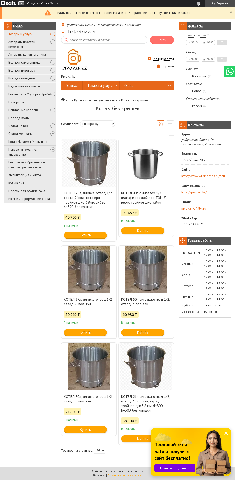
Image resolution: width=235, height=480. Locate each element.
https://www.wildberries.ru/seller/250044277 (204, 176)
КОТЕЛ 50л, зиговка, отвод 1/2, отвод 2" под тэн (145, 301)
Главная (72, 85)
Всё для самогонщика (24, 62)
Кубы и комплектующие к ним (96, 100)
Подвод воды (18, 118)
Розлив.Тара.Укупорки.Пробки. (30, 94)
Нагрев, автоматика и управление (23, 151)
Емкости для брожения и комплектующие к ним (26, 164)
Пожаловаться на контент (125, 475)
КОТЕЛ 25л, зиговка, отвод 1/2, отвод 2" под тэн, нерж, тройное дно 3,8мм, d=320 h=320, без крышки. (88, 200)
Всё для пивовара (21, 70)
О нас (128, 85)
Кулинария (16, 183)
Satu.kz (138, 471)
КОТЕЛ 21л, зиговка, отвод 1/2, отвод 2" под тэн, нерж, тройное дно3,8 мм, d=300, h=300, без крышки (145, 403)
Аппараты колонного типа (27, 54)
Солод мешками (20, 134)
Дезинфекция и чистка (25, 175)
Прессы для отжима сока (26, 191)
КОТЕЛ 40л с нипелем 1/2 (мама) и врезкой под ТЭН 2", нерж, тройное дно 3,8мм (143, 197)
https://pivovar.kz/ (194, 192)
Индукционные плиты (24, 86)
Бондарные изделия (23, 110)
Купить (85, 235)
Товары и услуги (20, 34)
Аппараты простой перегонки (21, 44)
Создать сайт (36, 3)
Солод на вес (18, 126)
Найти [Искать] (161, 40)
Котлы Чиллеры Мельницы (27, 141)
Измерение (16, 102)
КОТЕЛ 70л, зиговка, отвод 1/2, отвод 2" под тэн (88, 398)
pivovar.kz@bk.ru (193, 208)
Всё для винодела (21, 78)
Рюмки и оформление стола (29, 199)
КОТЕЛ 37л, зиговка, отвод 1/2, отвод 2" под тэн (88, 301)
